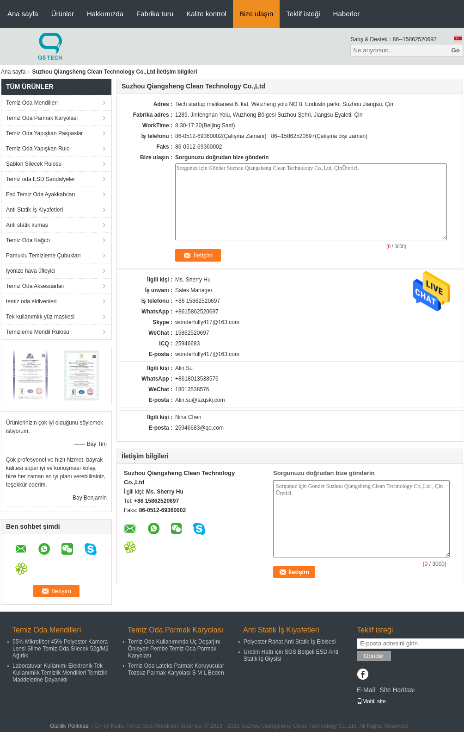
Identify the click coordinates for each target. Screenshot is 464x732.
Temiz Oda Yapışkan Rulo (38, 148)
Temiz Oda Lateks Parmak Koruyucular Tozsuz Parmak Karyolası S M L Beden (176, 669)
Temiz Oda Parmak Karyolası (42, 118)
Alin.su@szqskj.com (200, 400)
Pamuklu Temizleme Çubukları (43, 255)
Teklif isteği (303, 14)
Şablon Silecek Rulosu (33, 164)
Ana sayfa (22, 14)
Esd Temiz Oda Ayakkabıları (40, 194)
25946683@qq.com (199, 428)
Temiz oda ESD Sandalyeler (40, 179)
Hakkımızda (105, 14)
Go (455, 50)
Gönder (374, 655)
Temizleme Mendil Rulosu (37, 332)
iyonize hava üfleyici (30, 271)
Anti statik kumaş (27, 225)
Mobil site (371, 701)
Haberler (346, 14)
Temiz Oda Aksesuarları (35, 286)
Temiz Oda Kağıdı (28, 240)
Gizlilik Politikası (70, 726)
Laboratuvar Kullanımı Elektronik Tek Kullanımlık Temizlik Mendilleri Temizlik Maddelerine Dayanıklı (59, 673)
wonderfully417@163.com (207, 354)
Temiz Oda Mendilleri (32, 103)
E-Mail (366, 690)
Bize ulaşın (256, 14)
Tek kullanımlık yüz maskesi (40, 316)
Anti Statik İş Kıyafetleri (34, 209)
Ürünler (62, 14)
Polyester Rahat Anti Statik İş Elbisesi (290, 641)
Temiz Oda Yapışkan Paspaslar (44, 133)
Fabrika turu (154, 14)
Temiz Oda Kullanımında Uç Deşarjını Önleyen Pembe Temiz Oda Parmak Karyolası (174, 648)
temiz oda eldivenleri (31, 301)
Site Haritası (397, 690)
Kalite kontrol (206, 14)
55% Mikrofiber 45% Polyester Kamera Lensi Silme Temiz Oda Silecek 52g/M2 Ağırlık (60, 648)
